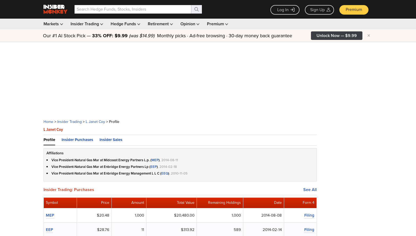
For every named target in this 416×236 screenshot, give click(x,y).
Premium (354, 9)
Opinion (189, 24)
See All (310, 190)
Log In (285, 10)
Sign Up (320, 10)
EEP (153, 166)
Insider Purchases (77, 140)
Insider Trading (86, 24)
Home (48, 122)
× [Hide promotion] (368, 35)
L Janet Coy (95, 122)
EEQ (164, 173)
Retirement (160, 24)
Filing (309, 215)
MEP (155, 160)
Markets (53, 24)
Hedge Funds (125, 24)
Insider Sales (110, 140)
